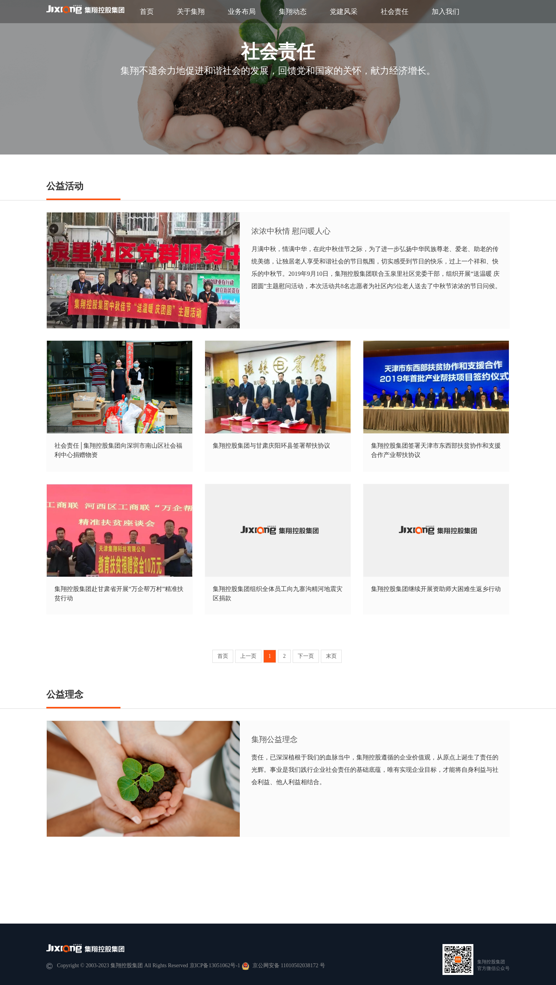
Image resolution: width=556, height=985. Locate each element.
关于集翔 (191, 11)
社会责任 (395, 11)
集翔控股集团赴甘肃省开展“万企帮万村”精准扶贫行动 (118, 593)
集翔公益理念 (274, 739)
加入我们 (445, 11)
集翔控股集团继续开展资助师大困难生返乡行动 (436, 589)
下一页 (306, 656)
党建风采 (344, 11)
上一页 (248, 656)
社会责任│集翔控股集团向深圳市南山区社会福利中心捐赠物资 (118, 450)
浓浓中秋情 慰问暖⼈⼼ (291, 231)
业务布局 (242, 11)
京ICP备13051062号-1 (215, 965)
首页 (147, 11)
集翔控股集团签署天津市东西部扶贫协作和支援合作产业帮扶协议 (436, 450)
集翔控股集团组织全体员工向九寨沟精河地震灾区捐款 (277, 593)
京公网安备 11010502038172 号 (283, 965)
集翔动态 (293, 11)
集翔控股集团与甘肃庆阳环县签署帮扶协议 (271, 445)
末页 (331, 656)
